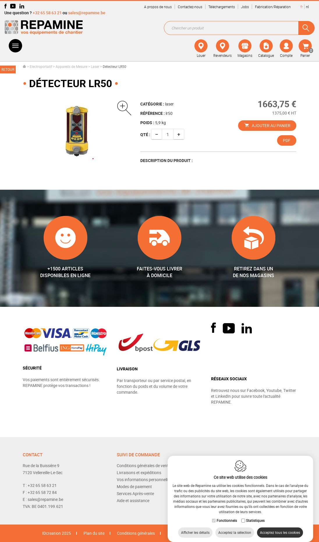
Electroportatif (41, 66)
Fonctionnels (227, 514)
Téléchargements (221, 6)
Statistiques (255, 514)
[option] (77, 130)
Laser (95, 66)
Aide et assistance (133, 500)
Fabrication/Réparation (273, 6)
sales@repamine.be (86, 12)
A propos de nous (158, 6)
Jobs (245, 6)
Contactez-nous (190, 6)
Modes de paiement (134, 486)
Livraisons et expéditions (139, 472)
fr (301, 6)
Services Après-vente (135, 493)
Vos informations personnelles (144, 479)
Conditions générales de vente (144, 465)
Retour (7, 69)
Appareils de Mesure (71, 66)
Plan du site (94, 533)
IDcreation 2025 (56, 533)
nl (307, 6)
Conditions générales (136, 533)
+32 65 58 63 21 (47, 12)
